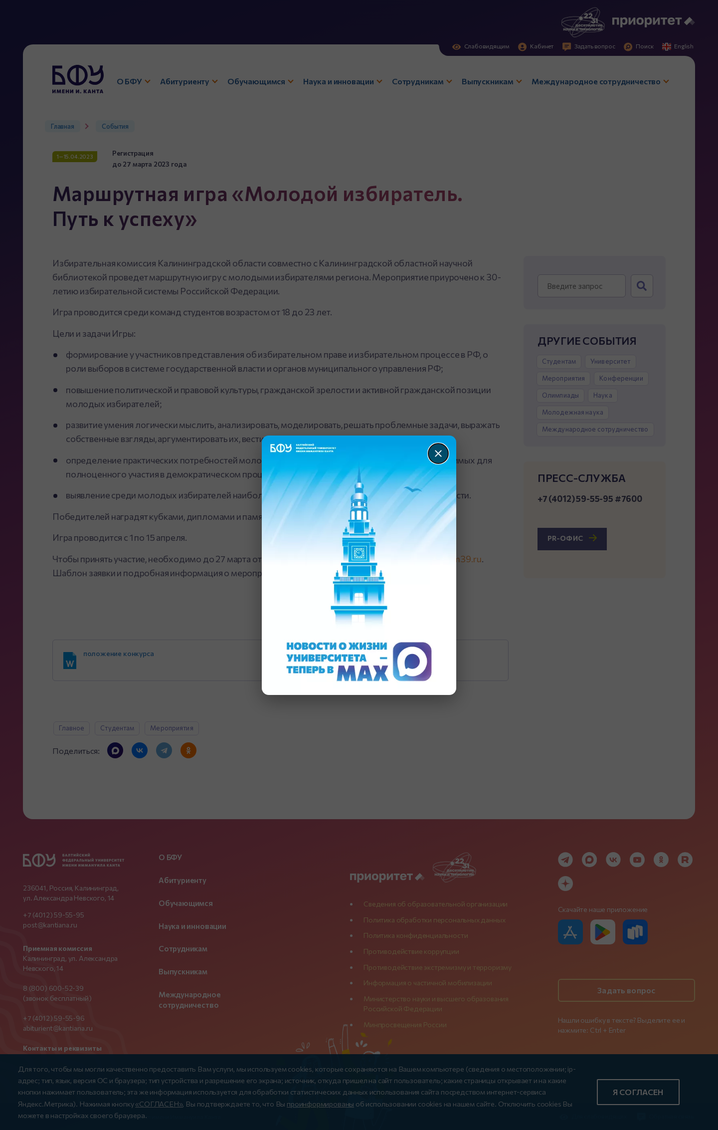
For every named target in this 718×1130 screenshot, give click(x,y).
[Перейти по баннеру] (359, 565)
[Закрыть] (438, 453)
